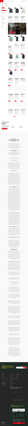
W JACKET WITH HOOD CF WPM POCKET (17, 63)
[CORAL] (21, 76)
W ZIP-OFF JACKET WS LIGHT (23, 110)
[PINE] (9, 60)
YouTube (17, 377)
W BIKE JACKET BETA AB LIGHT (16, 17)
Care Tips (11, 382)
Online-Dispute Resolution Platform (13, 380)
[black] (10, 15)
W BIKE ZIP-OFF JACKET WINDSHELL (10, 47)
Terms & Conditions (4, 424)
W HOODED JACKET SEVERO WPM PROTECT (10, 63)
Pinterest (17, 378)
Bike (15, 414)
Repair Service (11, 384)
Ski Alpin (21, 416)
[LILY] (16, 76)
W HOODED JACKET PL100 (17, 110)
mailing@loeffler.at (19, 421)
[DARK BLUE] (10, 76)
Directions (3, 385)
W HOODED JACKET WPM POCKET (17, 94)
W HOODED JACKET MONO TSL (23, 94)
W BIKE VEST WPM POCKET (23, 45)
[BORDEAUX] (21, 43)
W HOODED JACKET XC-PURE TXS (17, 78)
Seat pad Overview (12, 381)
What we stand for (12, 32)
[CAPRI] (15, 108)
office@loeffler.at (3, 383)
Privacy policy (8, 424)
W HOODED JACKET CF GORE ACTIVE (10, 110)
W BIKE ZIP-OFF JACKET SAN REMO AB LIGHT (10, 17)
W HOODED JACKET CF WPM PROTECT (10, 94)
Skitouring (21, 415)
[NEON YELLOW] (9, 15)
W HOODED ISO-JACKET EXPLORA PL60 (23, 79)
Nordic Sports (21, 414)
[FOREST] (11, 15)
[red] (21, 108)
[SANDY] (10, 60)
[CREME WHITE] (21, 15)
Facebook (17, 376)
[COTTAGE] (11, 43)
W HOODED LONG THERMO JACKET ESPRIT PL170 (23, 63)
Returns (11, 377)
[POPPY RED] (9, 108)
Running (15, 415)
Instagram (17, 375)
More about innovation (4, 128)
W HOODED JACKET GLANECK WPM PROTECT (10, 79)
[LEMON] (9, 43)
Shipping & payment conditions (12, 376)
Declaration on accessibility (13, 383)
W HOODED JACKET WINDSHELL (23, 17)
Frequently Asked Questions (13, 378)
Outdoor (15, 416)
